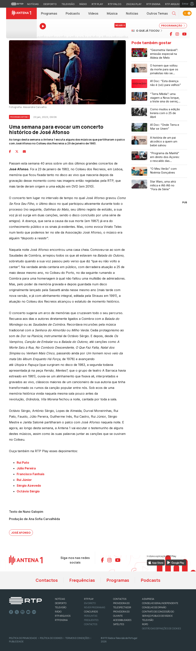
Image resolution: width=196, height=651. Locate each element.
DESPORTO (60, 603)
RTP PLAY (89, 599)
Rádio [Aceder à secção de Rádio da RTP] (83, 4)
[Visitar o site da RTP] (17, 4)
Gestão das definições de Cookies (161, 628)
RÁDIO (58, 611)
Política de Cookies (51, 638)
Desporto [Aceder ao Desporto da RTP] (50, 4)
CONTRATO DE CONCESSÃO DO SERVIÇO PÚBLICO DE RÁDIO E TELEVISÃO (158, 616)
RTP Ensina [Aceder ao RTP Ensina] (153, 4)
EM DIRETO (90, 603)
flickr (34, 612)
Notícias (132, 13)
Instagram (22, 612)
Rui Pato (23, 462)
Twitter (17, 612)
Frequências (82, 580)
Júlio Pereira (26, 468)
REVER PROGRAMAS (94, 607)
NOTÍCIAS (60, 599)
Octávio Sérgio (28, 491)
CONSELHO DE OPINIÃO (154, 607)
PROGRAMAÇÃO (173, 25)
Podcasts (73, 13)
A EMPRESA (148, 599)
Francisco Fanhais (30, 474)
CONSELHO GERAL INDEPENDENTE (160, 603)
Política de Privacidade (23, 638)
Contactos (47, 580)
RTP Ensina (61, 620)
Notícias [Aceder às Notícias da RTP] (33, 4)
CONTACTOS (119, 599)
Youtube (28, 612)
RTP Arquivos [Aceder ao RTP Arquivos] (174, 4)
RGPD (145, 624)
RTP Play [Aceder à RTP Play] (97, 4)
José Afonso (21, 532)
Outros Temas (157, 13)
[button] (174, 13)
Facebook (11, 612)
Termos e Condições (77, 638)
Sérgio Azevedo (29, 485)
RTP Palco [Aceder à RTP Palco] (114, 4)
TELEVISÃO (60, 607)
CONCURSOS (91, 611)
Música (112, 13)
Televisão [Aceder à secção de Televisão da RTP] (68, 4)
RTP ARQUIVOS (62, 615)
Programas (49, 13)
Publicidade (16, 641)
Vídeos (93, 13)
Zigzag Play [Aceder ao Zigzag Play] (134, 4)
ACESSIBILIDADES (122, 620)
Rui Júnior (24, 480)
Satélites (118, 624)
